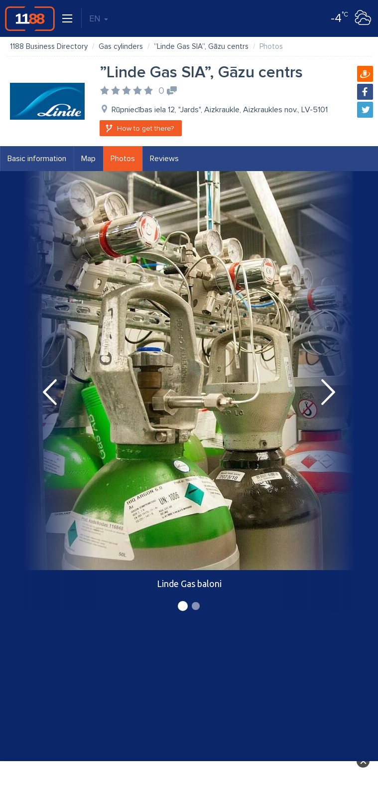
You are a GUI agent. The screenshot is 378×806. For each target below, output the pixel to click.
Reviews (164, 159)
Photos (123, 159)
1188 (30, 18)
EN (98, 18)
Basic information (36, 159)
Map (88, 159)
